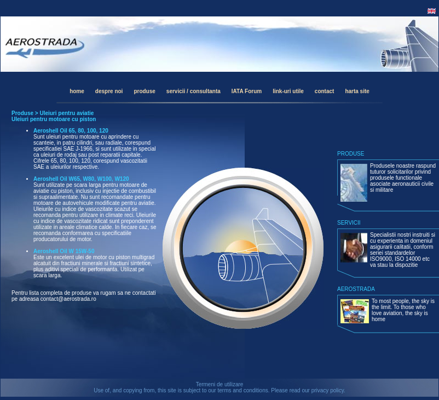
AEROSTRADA (356, 289)
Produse (22, 113)
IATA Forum (247, 91)
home (77, 91)
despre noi (109, 91)
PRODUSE (350, 154)
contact (324, 91)
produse (144, 91)
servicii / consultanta (193, 91)
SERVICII (349, 223)
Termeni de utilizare (220, 384)
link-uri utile (288, 91)
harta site (357, 91)
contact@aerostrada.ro (68, 299)
